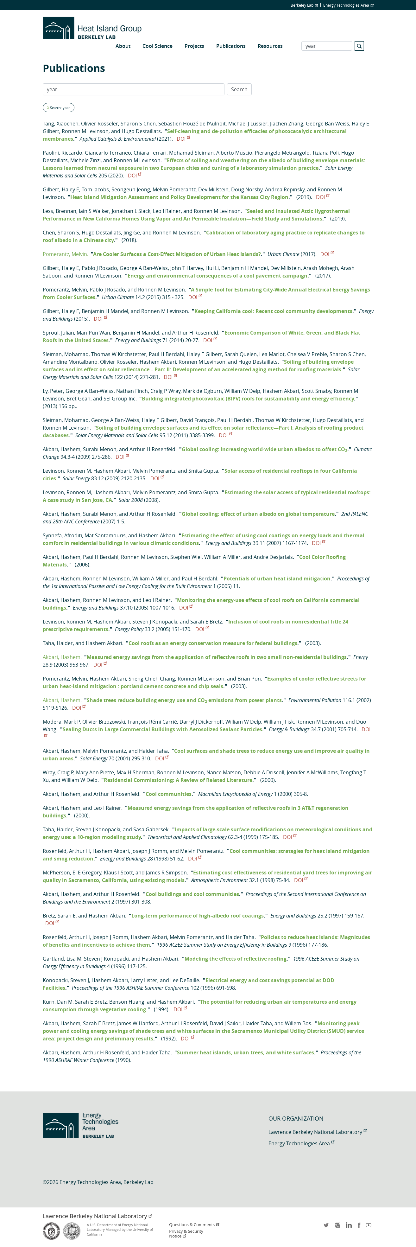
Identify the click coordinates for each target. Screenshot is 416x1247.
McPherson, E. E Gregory (72, 872)
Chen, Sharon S (61, 232)
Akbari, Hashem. (62, 657)
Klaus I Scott (118, 872)
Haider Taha (153, 750)
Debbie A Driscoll (263, 772)
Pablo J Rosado (99, 268)
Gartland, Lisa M (62, 958)
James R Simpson (166, 872)
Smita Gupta (203, 470)
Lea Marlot (272, 354)
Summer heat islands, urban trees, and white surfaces (245, 1052)
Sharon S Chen (138, 123)
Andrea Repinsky (285, 189)
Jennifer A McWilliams (312, 772)
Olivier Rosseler (99, 123)
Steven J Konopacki (154, 621)
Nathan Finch (132, 390)
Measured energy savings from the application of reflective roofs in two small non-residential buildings (217, 657)
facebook (359, 1227)
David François (197, 420)
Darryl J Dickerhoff (201, 721)
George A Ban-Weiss (144, 268)
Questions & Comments (194, 1224)
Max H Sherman (135, 772)
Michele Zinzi (85, 160)
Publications (231, 45)
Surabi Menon (100, 449)
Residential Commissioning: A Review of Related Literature (178, 780)
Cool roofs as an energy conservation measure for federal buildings (213, 643)
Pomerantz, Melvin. (65, 254)
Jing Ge (131, 232)
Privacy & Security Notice (186, 1233)
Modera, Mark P (61, 721)
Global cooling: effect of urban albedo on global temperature (258, 513)
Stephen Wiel (186, 556)
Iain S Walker (94, 211)
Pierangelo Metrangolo (282, 152)
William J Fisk (279, 721)
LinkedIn (348, 1227)
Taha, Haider (58, 643)
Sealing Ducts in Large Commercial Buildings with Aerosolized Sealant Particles (162, 729)
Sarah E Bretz (206, 621)
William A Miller (222, 556)
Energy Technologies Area (348, 5)
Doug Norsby (246, 189)
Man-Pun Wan (93, 332)
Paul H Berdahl (166, 354)
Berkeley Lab (304, 5)
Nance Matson (223, 772)
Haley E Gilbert (204, 354)
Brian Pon (249, 678)
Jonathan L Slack (131, 211)
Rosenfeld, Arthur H (66, 850)
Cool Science (157, 45)
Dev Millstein (213, 189)
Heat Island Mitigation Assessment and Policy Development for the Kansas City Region (179, 197)
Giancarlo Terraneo (108, 152)
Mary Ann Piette (95, 772)
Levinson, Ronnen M (67, 470)
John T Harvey (186, 268)
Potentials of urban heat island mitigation (277, 578)
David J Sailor (225, 1023)
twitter (327, 1227)
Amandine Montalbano (70, 361)
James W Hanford (138, 1023)
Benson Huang (126, 1001)
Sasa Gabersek (150, 829)
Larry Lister (143, 980)
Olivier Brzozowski (103, 721)
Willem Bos (298, 1023)
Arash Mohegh (320, 268)
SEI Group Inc (120, 398)
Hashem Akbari (158, 361)
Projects (194, 45)
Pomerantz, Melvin (65, 289)
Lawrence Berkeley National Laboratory (317, 1132)
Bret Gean (78, 398)
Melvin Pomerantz (174, 189)
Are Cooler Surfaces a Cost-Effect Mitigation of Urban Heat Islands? (177, 254)
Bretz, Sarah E (59, 915)
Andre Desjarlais (273, 556)
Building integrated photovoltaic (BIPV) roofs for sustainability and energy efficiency (248, 398)
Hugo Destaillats (141, 131)
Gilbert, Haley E (61, 189)
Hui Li (212, 268)
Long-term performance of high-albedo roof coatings (197, 915)
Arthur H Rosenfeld (195, 332)
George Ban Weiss (327, 123)
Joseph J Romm (149, 850)
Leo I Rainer (167, 211)
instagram (337, 1227)
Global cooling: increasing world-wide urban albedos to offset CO (264, 449)
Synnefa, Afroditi (62, 535)
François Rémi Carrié (152, 721)
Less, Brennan (59, 211)
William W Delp (242, 390)
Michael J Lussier (248, 123)
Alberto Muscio (234, 152)
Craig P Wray (165, 390)
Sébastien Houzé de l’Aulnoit (192, 123)
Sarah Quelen (240, 354)
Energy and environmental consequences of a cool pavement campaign (217, 275)
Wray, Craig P (58, 772)
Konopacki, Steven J (66, 980)
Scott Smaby (316, 390)
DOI (183, 138)
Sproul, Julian (58, 332)
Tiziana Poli (325, 152)
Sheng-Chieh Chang (152, 678)
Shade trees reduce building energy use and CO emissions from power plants (184, 700)
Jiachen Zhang (286, 123)
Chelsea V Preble (307, 354)
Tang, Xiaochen (61, 123)
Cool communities (169, 793)
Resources (270, 45)
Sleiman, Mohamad (66, 354)
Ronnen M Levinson (85, 131)
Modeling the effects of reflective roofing (236, 958)
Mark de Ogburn (202, 390)
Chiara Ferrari (150, 152)
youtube (370, 1227)
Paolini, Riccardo (62, 152)
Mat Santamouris (105, 535)
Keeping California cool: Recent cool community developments (273, 311)
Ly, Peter (53, 390)
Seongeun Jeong (130, 189)
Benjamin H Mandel (244, 268)
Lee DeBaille (184, 980)
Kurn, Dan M (57, 1001)
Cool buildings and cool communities (192, 894)
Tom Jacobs (95, 189)
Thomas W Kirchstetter (118, 354)
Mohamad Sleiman (191, 152)
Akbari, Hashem (61, 449)
